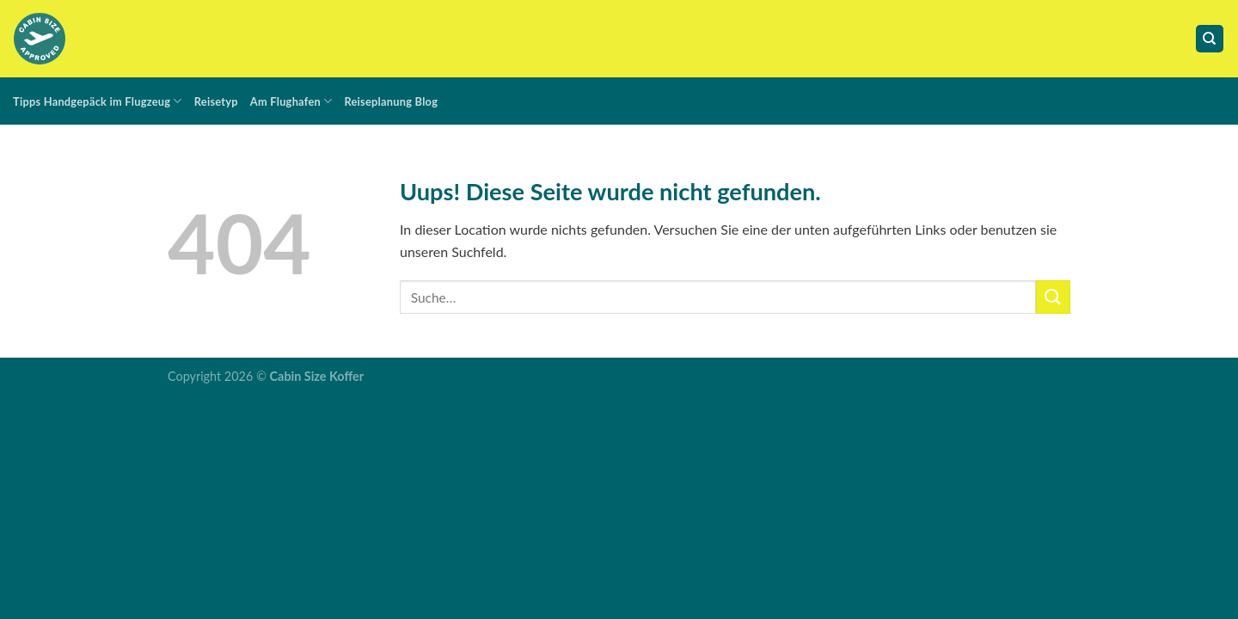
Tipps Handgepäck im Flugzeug (97, 101)
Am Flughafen (291, 101)
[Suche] (1210, 39)
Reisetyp (216, 101)
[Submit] (1053, 297)
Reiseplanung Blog (391, 101)
